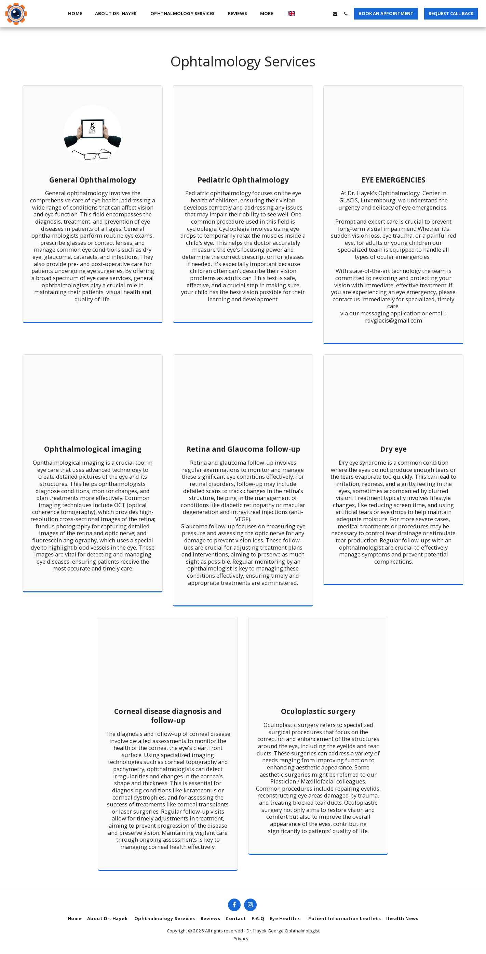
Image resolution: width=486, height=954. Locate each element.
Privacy (240, 939)
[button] (303, 13)
